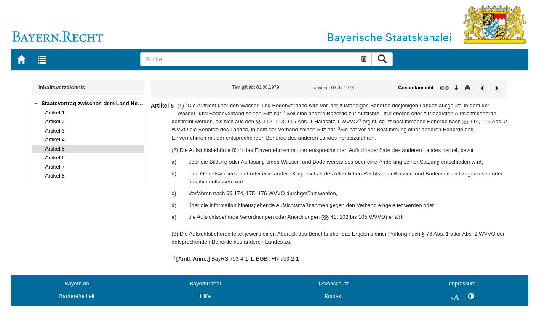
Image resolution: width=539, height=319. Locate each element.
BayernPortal (205, 283)
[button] (36, 103)
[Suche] (247, 59)
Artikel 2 (55, 121)
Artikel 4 (55, 139)
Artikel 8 (55, 176)
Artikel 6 (55, 157)
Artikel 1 (55, 112)
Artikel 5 (55, 149)
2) (359, 119)
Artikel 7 (55, 167)
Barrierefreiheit (77, 296)
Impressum (462, 283)
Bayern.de (76, 283)
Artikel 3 (55, 131)
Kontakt (334, 296)
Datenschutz (334, 283)
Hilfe (205, 296)
